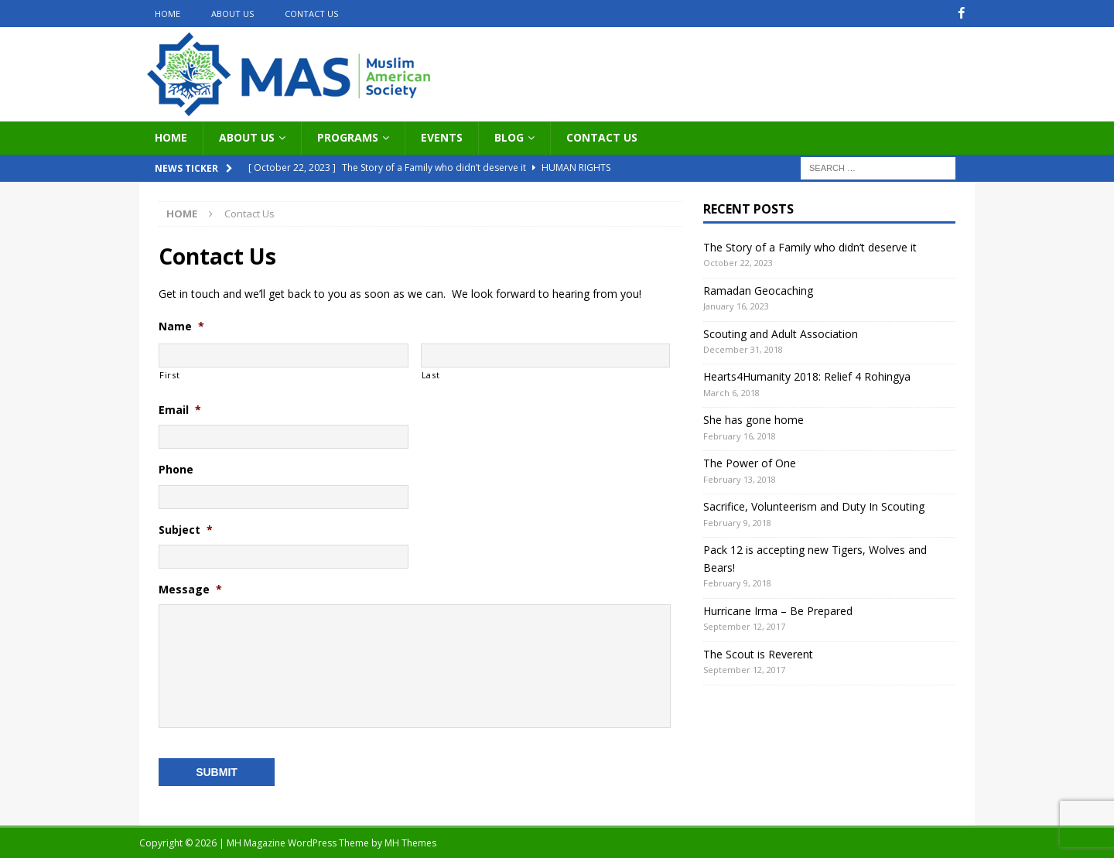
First (169, 374)
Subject (186, 529)
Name (181, 326)
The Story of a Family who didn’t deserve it (810, 246)
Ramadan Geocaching (758, 289)
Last (431, 374)
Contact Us (311, 13)
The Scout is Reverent (758, 653)
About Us (232, 13)
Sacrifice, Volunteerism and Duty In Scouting (813, 506)
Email (180, 410)
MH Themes (410, 842)
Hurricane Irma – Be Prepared (778, 610)
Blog (509, 137)
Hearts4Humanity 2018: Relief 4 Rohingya (807, 376)
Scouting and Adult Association (780, 333)
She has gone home (753, 419)
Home (167, 13)
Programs (347, 137)
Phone (176, 470)
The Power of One (749, 463)
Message (190, 589)
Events (442, 137)
